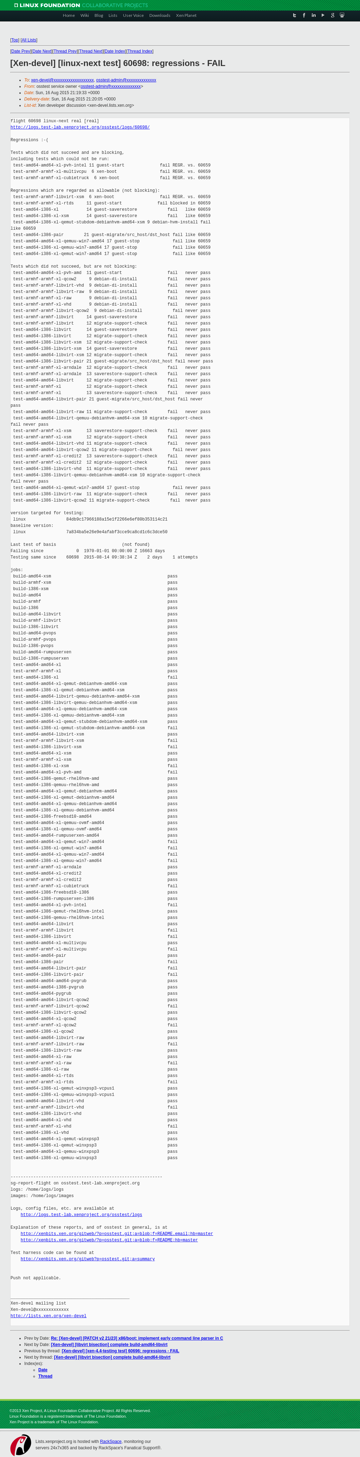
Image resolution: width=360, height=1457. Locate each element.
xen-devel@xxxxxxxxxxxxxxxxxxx (62, 80)
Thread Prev (65, 51)
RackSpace (110, 1441)
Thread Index (140, 51)
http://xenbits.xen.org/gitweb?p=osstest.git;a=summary (88, 1259)
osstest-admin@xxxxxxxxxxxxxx (126, 80)
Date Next (41, 51)
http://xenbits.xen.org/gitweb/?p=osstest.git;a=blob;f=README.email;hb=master (117, 1234)
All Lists (29, 40)
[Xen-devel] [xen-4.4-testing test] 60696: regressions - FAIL (120, 1350)
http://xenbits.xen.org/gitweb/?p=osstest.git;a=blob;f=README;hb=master (109, 1240)
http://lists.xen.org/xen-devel (48, 1316)
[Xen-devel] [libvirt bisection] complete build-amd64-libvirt (109, 1344)
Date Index (115, 51)
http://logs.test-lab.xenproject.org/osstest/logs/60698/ (80, 127)
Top (14, 40)
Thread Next (90, 51)
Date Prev (20, 51)
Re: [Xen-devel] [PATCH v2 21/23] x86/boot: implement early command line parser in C (137, 1338)
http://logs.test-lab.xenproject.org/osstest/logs (81, 1215)
